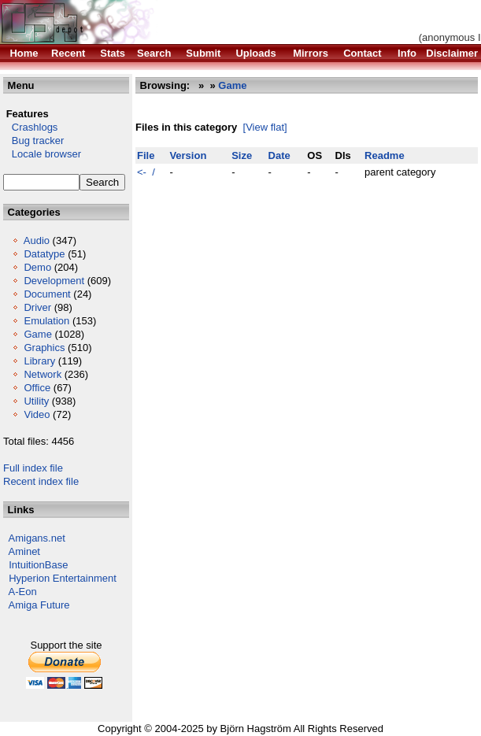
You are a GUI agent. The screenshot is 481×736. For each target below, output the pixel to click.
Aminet (24, 551)
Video (37, 414)
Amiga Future (39, 605)
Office (37, 388)
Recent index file (41, 481)
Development (54, 281)
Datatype (44, 254)
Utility (36, 401)
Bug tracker (33, 140)
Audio (37, 240)
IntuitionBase (38, 565)
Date (279, 155)
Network (42, 374)
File (145, 155)
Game (37, 334)
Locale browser (42, 154)
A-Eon (23, 591)
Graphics (44, 347)
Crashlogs (30, 127)
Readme (384, 155)
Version (187, 155)
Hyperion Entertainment (63, 578)
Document (47, 294)
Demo (37, 267)
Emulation (46, 321)
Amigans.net (37, 538)
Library (39, 361)
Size (241, 155)
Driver (37, 307)
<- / (146, 172)
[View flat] (265, 127)
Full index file (33, 468)
